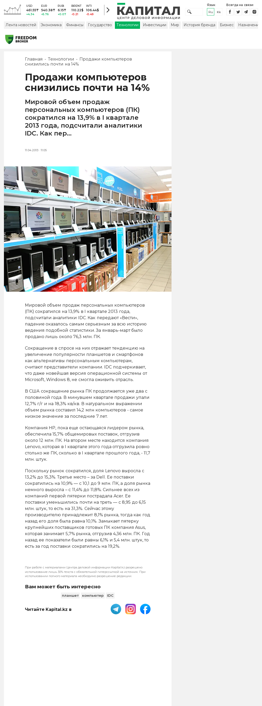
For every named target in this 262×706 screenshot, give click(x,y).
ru (210, 13)
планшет (70, 597)
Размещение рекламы (195, 667)
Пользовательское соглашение (115, 667)
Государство (100, 27)
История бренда (199, 27)
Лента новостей (21, 27)
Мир (175, 27)
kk (219, 13)
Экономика (51, 27)
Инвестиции (154, 27)
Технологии (127, 27)
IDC (110, 597)
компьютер (93, 597)
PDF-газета (77, 667)
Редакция (237, 664)
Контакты (167, 664)
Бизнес (227, 27)
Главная (34, 61)
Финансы (74, 27)
